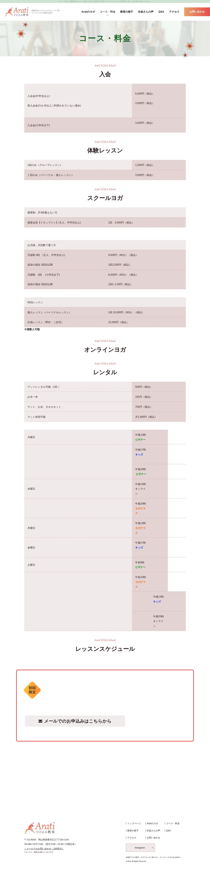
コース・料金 (107, 11)
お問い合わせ (197, 11)
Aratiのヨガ (88, 11)
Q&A (161, 11)
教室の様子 (126, 11)
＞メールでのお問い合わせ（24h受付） (44, 848)
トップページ (134, 823)
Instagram (140, 847)
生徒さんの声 (145, 11)
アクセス (174, 11)
